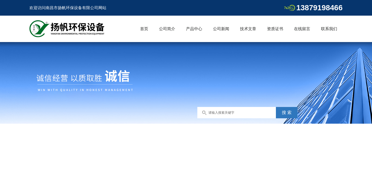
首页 (144, 28)
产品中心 (194, 28)
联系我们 (329, 28)
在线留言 (302, 28)
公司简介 (167, 28)
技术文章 (248, 28)
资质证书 (275, 28)
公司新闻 (221, 28)
